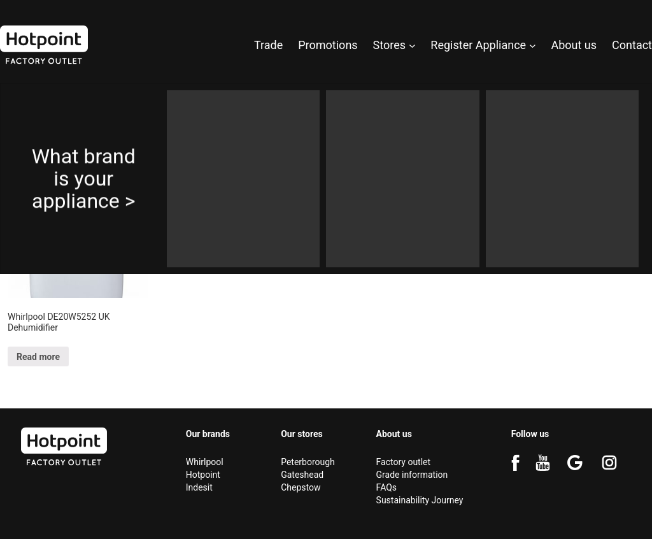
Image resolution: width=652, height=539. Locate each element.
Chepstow (300, 487)
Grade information (412, 475)
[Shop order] (589, 142)
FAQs (386, 487)
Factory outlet (403, 462)
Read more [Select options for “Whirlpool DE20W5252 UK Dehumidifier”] (38, 357)
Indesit (199, 487)
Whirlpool (204, 462)
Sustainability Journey (420, 500)
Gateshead (302, 475)
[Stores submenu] (412, 44)
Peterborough (308, 462)
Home (19, 95)
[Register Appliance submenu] (532, 44)
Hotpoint (203, 475)
